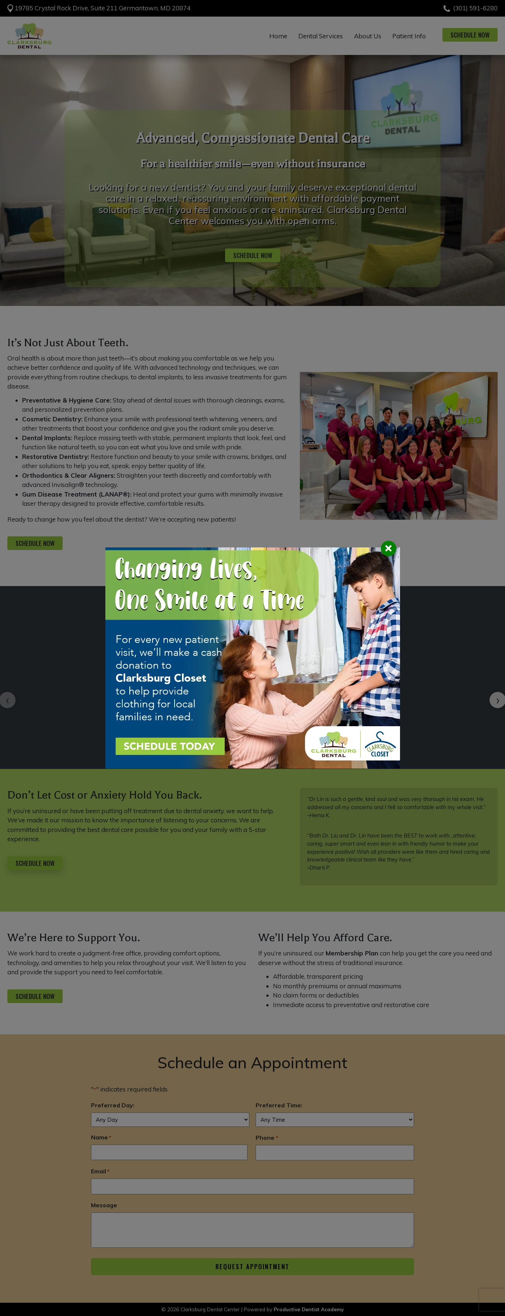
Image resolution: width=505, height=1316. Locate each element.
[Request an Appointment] (252, 658)
